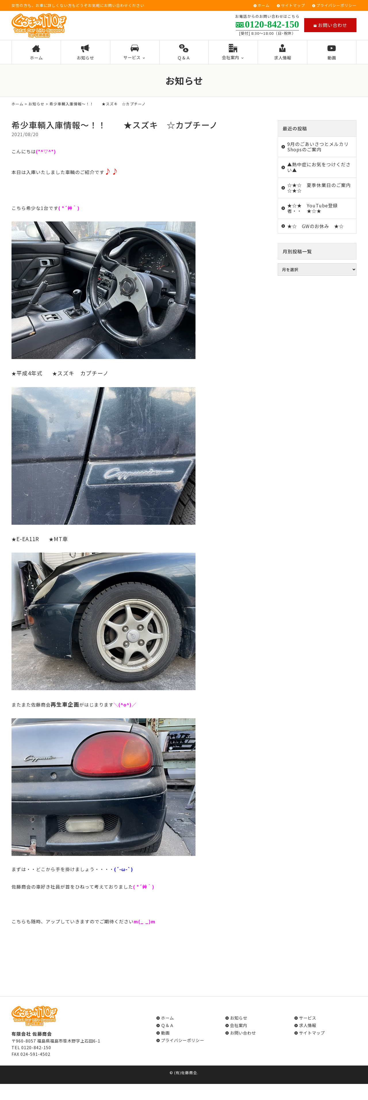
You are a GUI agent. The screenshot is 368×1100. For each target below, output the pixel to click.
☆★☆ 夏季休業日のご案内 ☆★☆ (321, 188)
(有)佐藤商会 (185, 1072)
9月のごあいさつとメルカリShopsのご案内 (318, 146)
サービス (134, 52)
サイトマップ (293, 5)
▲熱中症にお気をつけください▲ (319, 167)
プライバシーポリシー (336, 5)
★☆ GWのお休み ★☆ (315, 226)
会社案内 (233, 52)
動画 (331, 53)
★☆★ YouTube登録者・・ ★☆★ (312, 208)
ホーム (264, 5)
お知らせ (85, 53)
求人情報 (282, 53)
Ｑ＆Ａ (184, 53)
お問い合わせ (330, 25)
